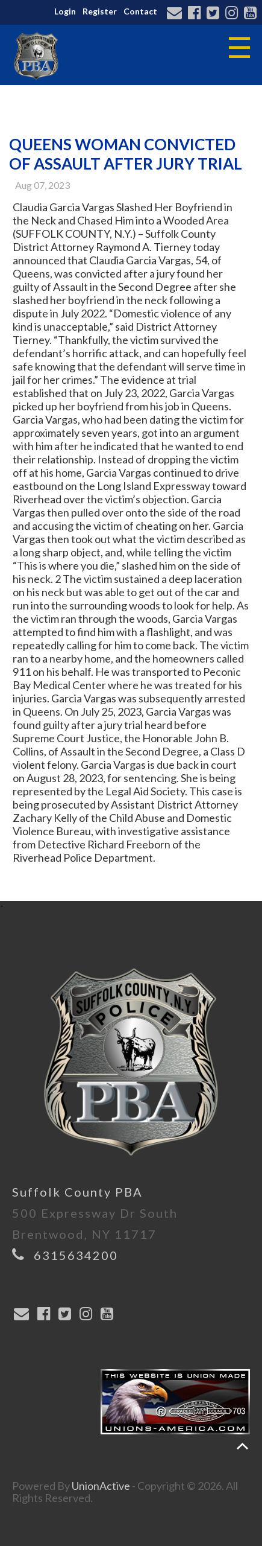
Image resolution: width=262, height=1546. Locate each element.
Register (100, 11)
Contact (140, 11)
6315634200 (76, 1255)
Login (65, 11)
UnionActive (101, 1485)
